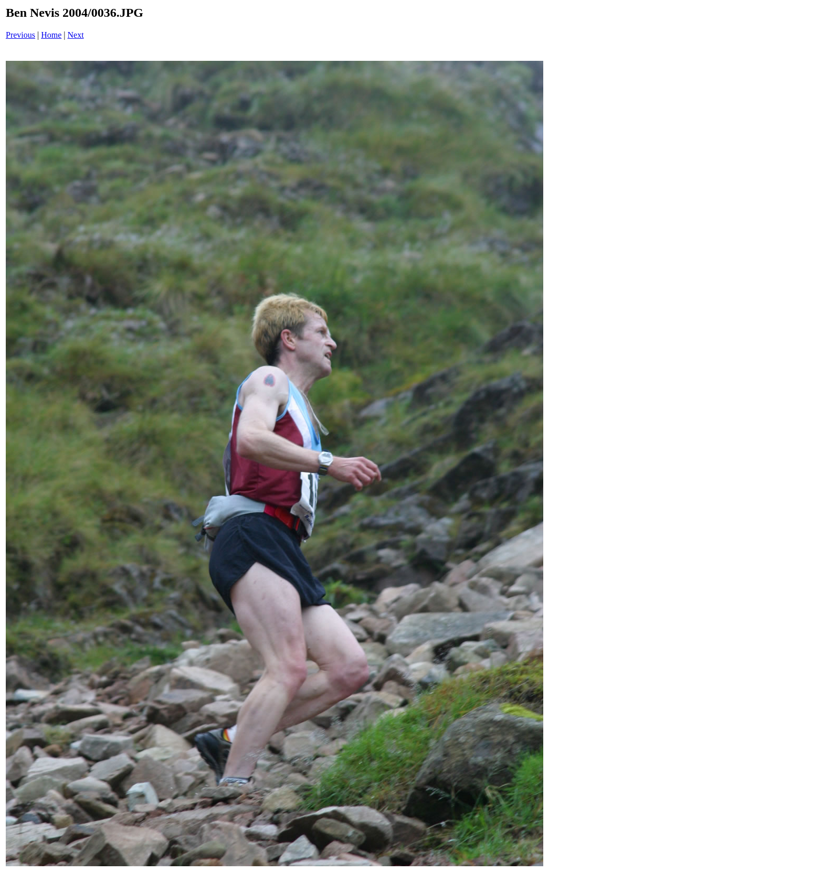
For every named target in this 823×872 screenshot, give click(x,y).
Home (51, 34)
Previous (20, 34)
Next (76, 34)
